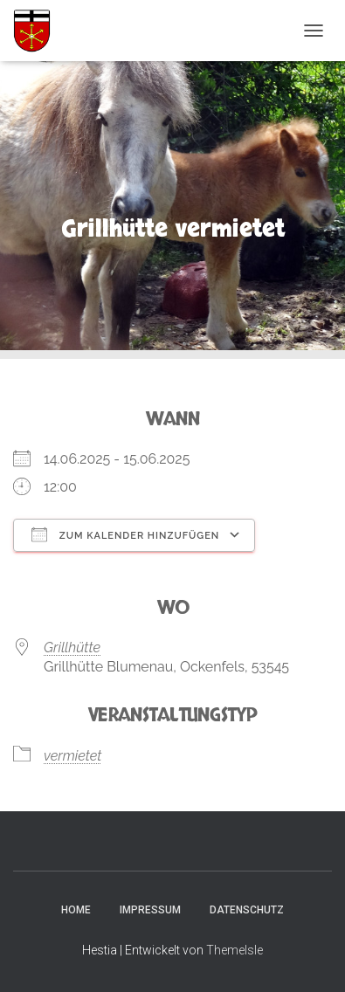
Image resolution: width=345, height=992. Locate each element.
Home (76, 910)
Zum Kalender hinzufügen (125, 534)
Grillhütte (72, 647)
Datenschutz (247, 910)
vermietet (72, 755)
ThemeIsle (234, 950)
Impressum (150, 910)
